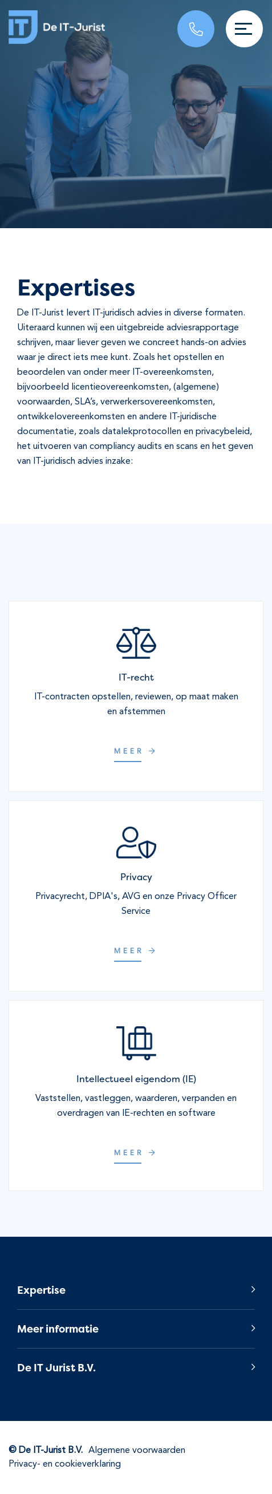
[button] (136, 1290)
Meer (136, 751)
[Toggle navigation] (244, 28)
